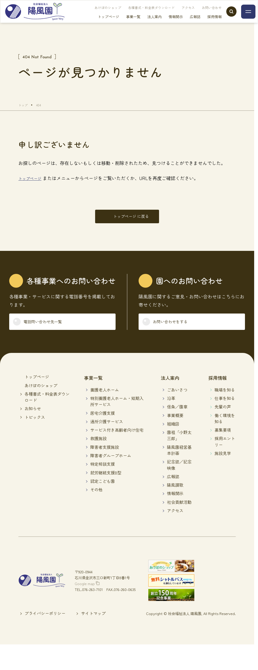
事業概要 (175, 423)
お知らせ (33, 417)
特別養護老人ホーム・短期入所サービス (116, 409)
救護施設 (98, 447)
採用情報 (204, 23)
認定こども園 (102, 489)
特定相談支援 (102, 472)
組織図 (173, 432)
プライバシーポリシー (45, 621)
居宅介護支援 (102, 421)
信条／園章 (177, 415)
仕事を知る (225, 406)
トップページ (98, 23)
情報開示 (165, 23)
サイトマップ (93, 621)
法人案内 (144, 23)
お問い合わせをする (176, 328)
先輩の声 (223, 415)
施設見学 (223, 461)
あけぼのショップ (97, 14)
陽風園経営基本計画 (179, 458)
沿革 (171, 406)
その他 (96, 498)
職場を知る (225, 398)
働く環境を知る (225, 426)
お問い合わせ (201, 14)
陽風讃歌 (175, 493)
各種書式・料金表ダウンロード (141, 14)
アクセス (178, 14)
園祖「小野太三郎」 (179, 443)
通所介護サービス (106, 430)
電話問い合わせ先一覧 (50, 328)
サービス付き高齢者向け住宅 (116, 438)
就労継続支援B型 (105, 481)
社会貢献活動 (179, 510)
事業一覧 (123, 23)
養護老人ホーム (104, 398)
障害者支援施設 (104, 455)
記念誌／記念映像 (179, 473)
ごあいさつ (177, 398)
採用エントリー (225, 450)
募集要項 (223, 438)
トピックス (35, 425)
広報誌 (185, 23)
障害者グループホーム (110, 464)
